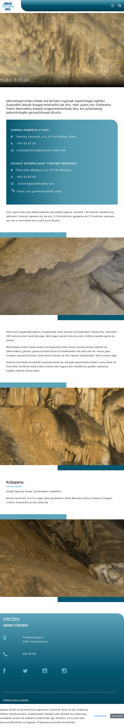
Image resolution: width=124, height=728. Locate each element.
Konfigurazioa (100, 716)
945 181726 (29, 653)
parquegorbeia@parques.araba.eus (41, 150)
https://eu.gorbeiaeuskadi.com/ (40, 191)
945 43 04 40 (26, 176)
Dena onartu (117, 716)
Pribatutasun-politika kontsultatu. (56, 722)
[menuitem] (16, 700)
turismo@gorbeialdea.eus (35, 183)
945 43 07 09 (26, 143)
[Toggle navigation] (112, 6)
